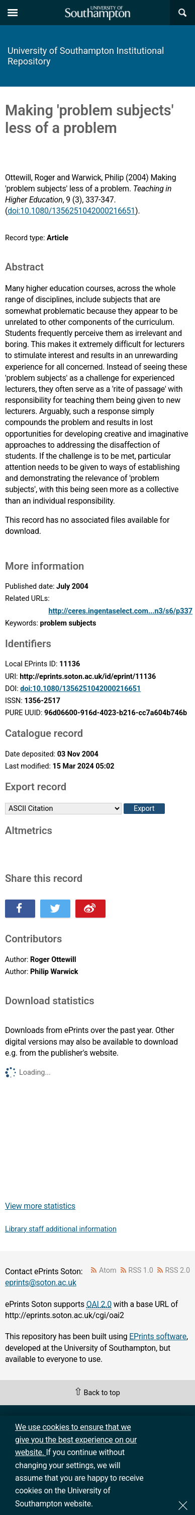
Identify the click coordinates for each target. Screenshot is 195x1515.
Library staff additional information (61, 1229)
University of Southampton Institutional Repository (86, 55)
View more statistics (40, 1206)
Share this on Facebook (20, 909)
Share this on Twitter (55, 909)
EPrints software (157, 1336)
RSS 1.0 (140, 1270)
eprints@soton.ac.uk (40, 1282)
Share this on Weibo (90, 909)
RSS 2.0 (177, 1270)
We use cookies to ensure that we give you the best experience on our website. (76, 1440)
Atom (108, 1270)
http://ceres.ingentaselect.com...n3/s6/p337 (120, 611)
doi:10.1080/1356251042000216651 (71, 211)
